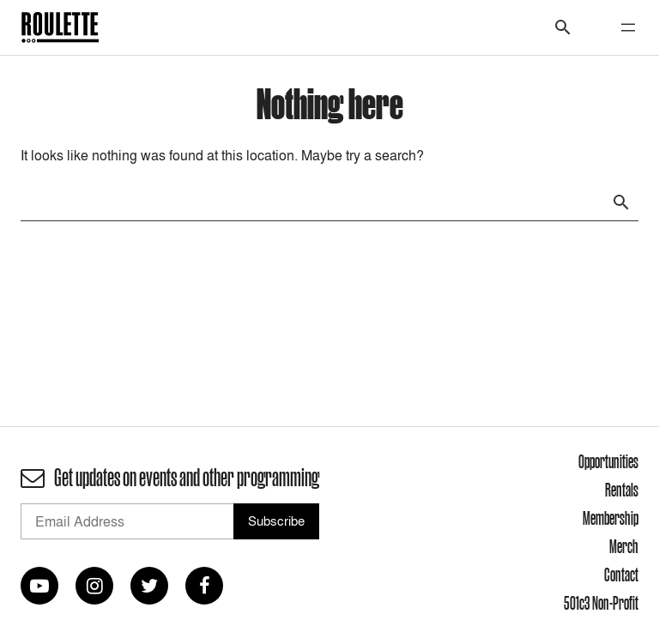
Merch (623, 546)
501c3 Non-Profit (601, 603)
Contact (621, 574)
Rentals (621, 489)
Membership (610, 518)
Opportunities (608, 461)
